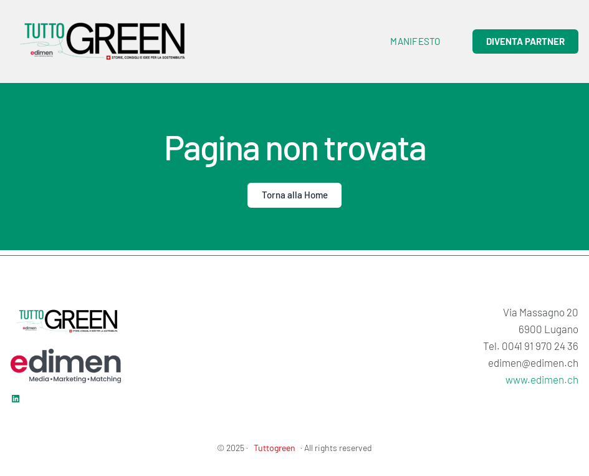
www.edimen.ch (541, 379)
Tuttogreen (274, 447)
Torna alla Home (295, 194)
